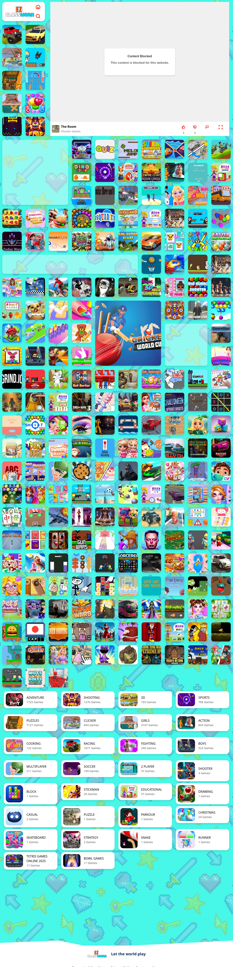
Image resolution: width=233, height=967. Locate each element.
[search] (38, 16)
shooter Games (70, 131)
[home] (38, 7)
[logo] (19, 11)
